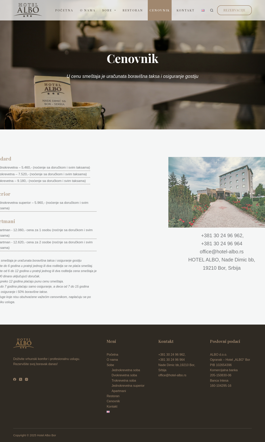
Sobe (109, 10)
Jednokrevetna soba (126, 370)
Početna (64, 10)
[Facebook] (14, 379)
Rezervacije (234, 10)
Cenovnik (160, 10)
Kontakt (186, 10)
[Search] (211, 10)
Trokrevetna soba (124, 380)
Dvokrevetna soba (124, 375)
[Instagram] (26, 379)
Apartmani (119, 391)
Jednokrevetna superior (128, 385)
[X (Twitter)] (20, 379)
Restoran (133, 10)
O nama (88, 10)
